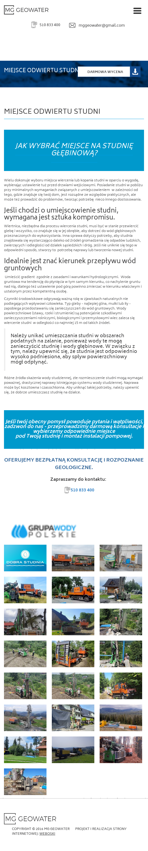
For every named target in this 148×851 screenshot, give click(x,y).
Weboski (47, 834)
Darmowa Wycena (105, 72)
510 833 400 (50, 25)
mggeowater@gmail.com (102, 25)
